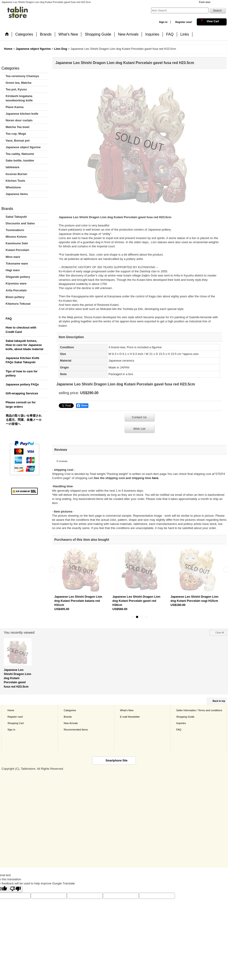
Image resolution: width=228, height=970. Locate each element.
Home (11, 710)
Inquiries (181, 723)
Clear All (219, 632)
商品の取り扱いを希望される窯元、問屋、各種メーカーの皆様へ (24, 420)
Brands (68, 716)
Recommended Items (76, 729)
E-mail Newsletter (130, 716)
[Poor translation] (15, 889)
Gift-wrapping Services (22, 393)
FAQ (9, 318)
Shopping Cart (16, 723)
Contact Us (139, 417)
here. (155, 478)
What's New (127, 710)
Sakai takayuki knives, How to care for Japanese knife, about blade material (24, 345)
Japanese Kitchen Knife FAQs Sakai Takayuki (22, 360)
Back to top (219, 701)
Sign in (163, 22)
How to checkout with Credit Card (21, 329)
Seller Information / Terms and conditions (199, 710)
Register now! (183, 22)
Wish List (139, 428)
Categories (70, 710)
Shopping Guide (185, 716)
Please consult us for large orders (21, 404)
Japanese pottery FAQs (22, 384)
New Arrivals (71, 723)
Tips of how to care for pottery (22, 373)
